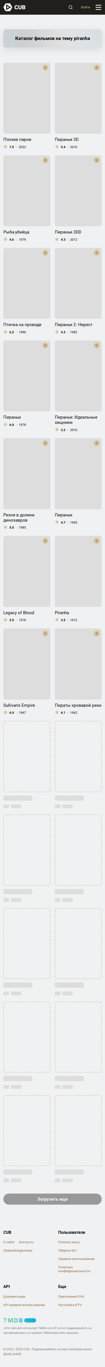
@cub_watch (12, 1354)
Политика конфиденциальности (74, 1269)
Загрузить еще (52, 1199)
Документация (14, 1296)
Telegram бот (67, 1251)
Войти (85, 7)
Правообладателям (17, 1251)
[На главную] (14, 7)
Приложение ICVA (71, 1296)
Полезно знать (69, 1242)
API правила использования (24, 1305)
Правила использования (76, 1259)
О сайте (8, 1242)
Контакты (26, 1242)
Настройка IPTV (70, 1305)
